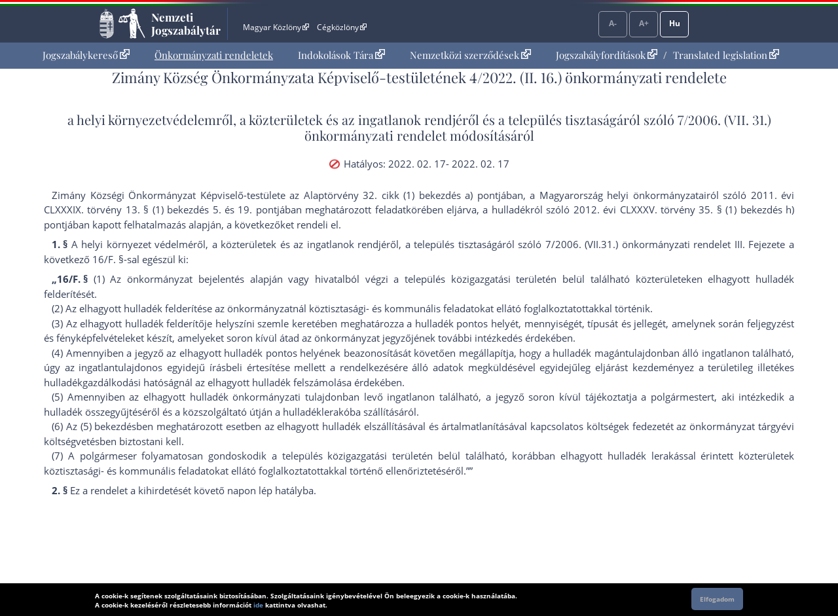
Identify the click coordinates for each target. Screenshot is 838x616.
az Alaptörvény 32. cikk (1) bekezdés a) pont (393, 195)
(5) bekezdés (109, 426)
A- (613, 23)
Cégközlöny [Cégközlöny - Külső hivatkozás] (342, 27)
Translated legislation (726, 55)
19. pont (257, 209)
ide (258, 604)
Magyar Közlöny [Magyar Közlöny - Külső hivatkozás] (276, 27)
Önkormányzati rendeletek (214, 55)
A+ (644, 23)
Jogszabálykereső (86, 55)
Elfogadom (717, 599)
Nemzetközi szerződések (470, 55)
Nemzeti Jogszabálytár (186, 23)
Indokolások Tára (341, 55)
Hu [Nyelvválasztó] (674, 23)
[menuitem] (86, 55)
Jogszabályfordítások (606, 55)
